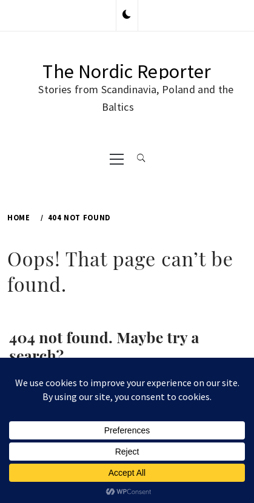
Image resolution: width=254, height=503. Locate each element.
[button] (126, 15)
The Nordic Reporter (126, 71)
